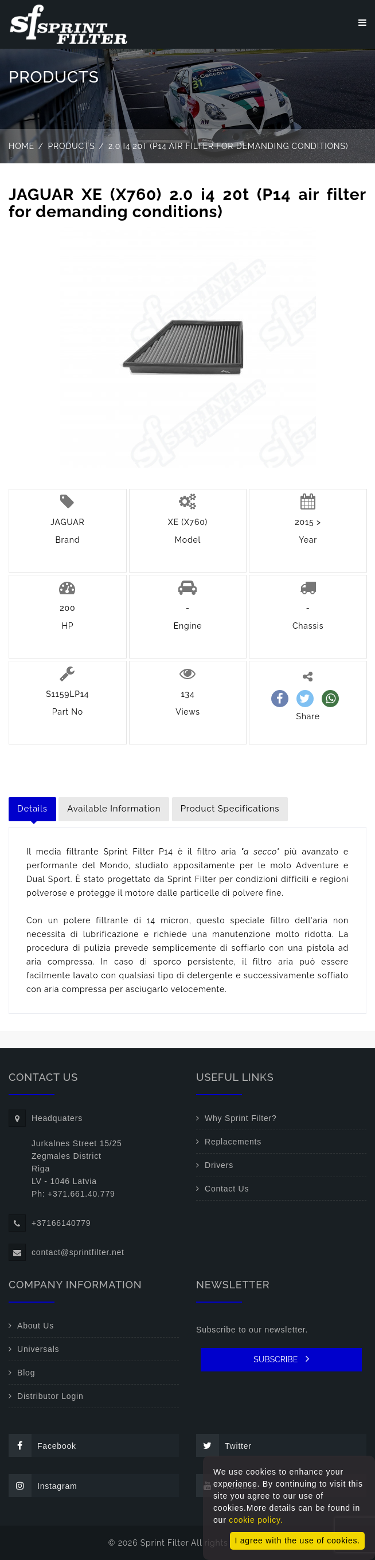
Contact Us (227, 1188)
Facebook (42, 1445)
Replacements (233, 1141)
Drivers (219, 1165)
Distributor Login (50, 1396)
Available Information (114, 808)
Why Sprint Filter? (241, 1118)
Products (71, 146)
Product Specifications (230, 808)
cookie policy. (256, 1519)
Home (21, 146)
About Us (35, 1325)
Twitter (224, 1445)
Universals (38, 1349)
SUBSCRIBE (281, 1359)
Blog (26, 1372)
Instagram (43, 1485)
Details (32, 808)
